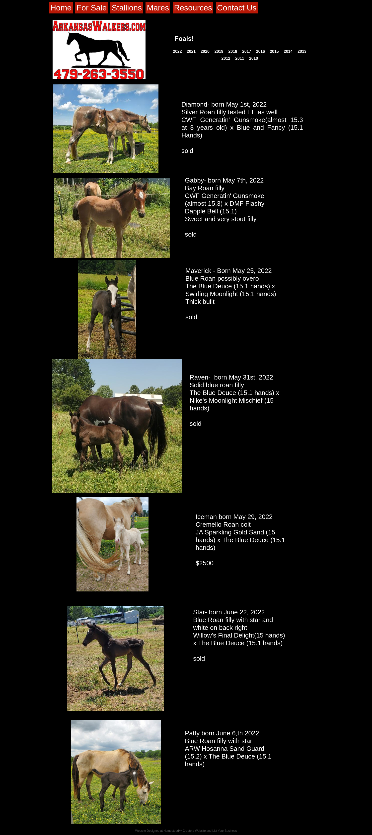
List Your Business (224, 831)
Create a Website (194, 831)
